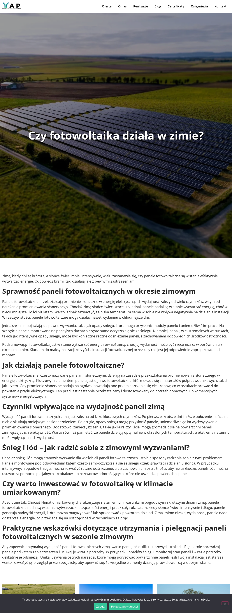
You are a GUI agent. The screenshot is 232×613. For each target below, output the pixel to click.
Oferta (107, 6)
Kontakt (220, 6)
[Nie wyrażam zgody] (225, 603)
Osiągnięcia (199, 6)
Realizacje (140, 6)
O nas (122, 6)
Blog (158, 6)
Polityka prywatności (124, 606)
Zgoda (100, 606)
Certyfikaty (176, 6)
